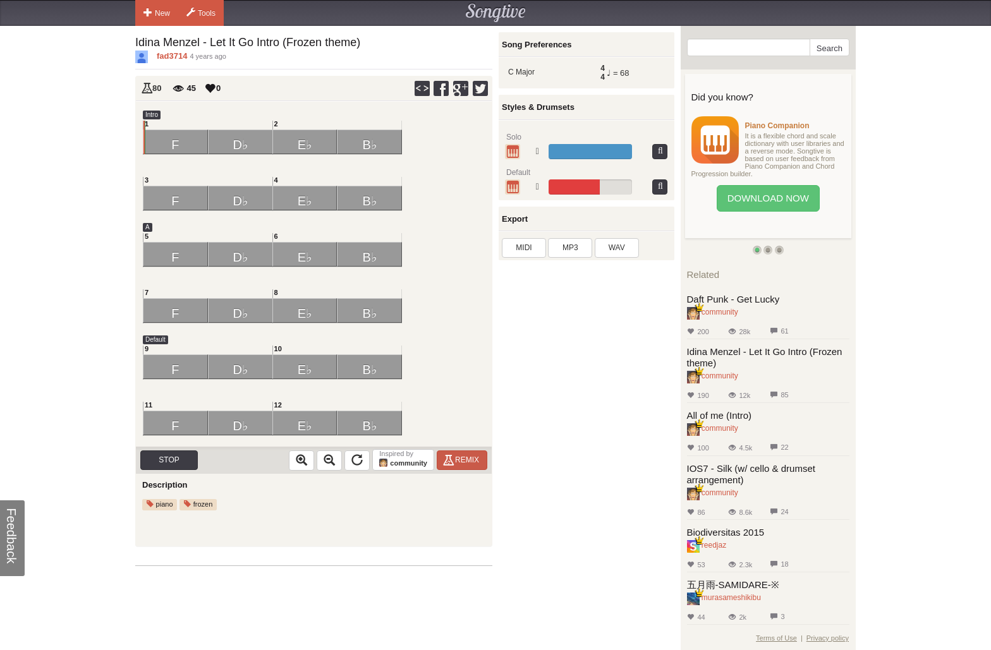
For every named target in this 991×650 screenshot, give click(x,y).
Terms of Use (776, 638)
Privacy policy (827, 638)
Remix (463, 459)
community (720, 312)
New (156, 13)
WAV (617, 247)
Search (829, 48)
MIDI (524, 247)
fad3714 (172, 56)
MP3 (570, 247)
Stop (169, 459)
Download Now (768, 198)
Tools (201, 13)
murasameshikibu (731, 597)
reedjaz (714, 545)
